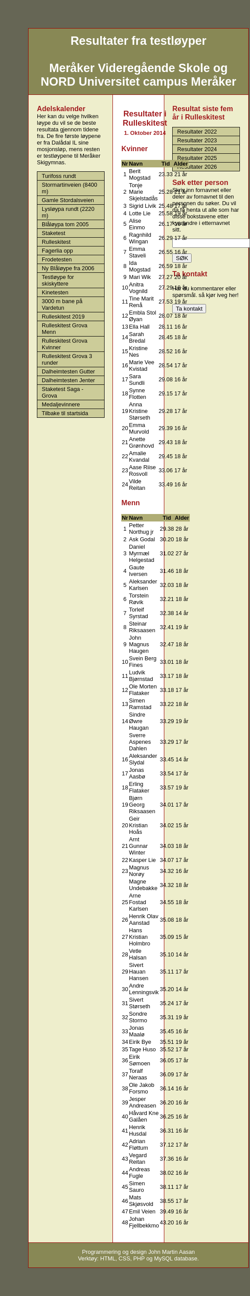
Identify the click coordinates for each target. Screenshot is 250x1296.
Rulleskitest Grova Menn (64, 328)
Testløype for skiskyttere (58, 280)
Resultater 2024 (197, 149)
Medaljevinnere (61, 404)
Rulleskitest (56, 242)
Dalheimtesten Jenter (68, 380)
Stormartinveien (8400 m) (69, 188)
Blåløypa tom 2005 (65, 224)
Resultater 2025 (197, 158)
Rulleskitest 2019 (63, 316)
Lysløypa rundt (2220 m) (68, 212)
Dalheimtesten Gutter (68, 371)
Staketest (53, 233)
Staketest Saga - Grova (62, 392)
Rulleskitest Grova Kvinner (64, 344)
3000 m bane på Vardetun (62, 304)
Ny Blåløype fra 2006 (68, 268)
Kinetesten (55, 292)
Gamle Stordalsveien (68, 200)
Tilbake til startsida (65, 413)
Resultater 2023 (197, 140)
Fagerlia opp (57, 250)
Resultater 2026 (197, 166)
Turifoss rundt (59, 176)
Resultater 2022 (197, 131)
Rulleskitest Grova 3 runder (67, 359)
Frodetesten (57, 259)
